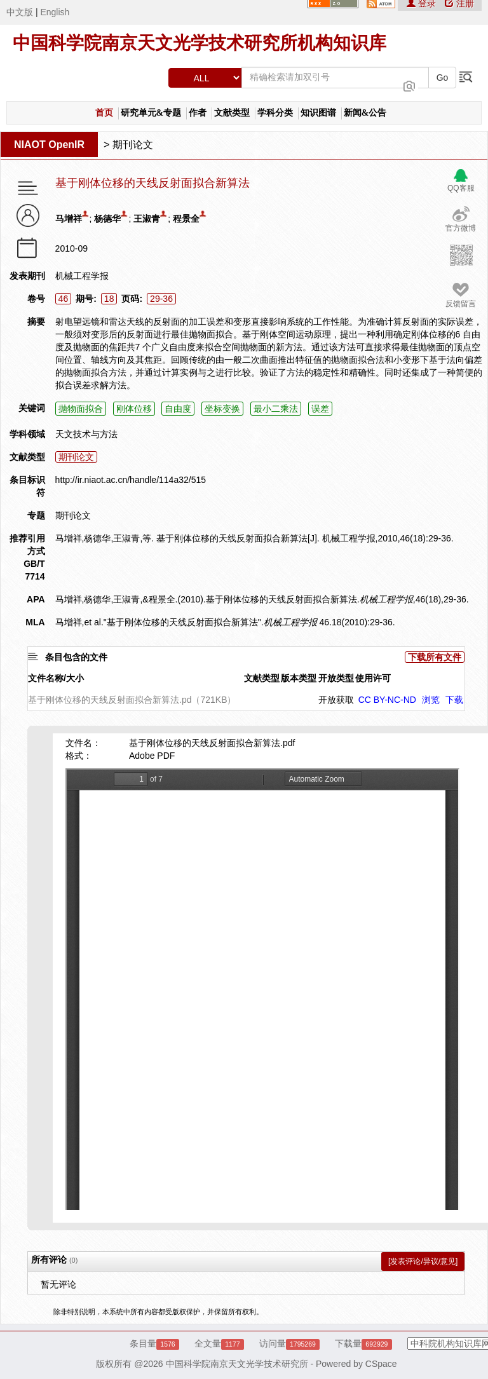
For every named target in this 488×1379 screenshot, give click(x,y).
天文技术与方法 (86, 434)
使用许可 (373, 678)
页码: (131, 299)
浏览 (431, 700)
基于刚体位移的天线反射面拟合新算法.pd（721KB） (132, 700)
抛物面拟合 (80, 409)
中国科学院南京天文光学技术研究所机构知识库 (199, 43)
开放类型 (336, 678)
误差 (320, 409)
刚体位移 (134, 409)
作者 (198, 113)
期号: (86, 299)
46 (63, 299)
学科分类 (275, 113)
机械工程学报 (82, 276)
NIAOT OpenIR (49, 144)
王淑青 (146, 219)
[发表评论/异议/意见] (423, 1261)
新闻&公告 (365, 113)
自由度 (178, 409)
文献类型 (232, 113)
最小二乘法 (276, 409)
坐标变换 (222, 409)
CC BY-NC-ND (387, 700)
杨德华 (107, 219)
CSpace (381, 1364)
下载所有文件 (434, 657)
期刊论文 (132, 144)
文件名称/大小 (56, 678)
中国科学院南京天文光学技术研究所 (237, 1364)
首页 (104, 113)
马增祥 (68, 219)
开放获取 (336, 700)
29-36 (161, 299)
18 (109, 299)
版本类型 (298, 678)
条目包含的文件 (76, 657)
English (54, 12)
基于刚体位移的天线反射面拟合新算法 (152, 183)
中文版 (19, 12)
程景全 (186, 219)
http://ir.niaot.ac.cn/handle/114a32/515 (130, 480)
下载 (454, 700)
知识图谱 (318, 113)
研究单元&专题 (151, 113)
